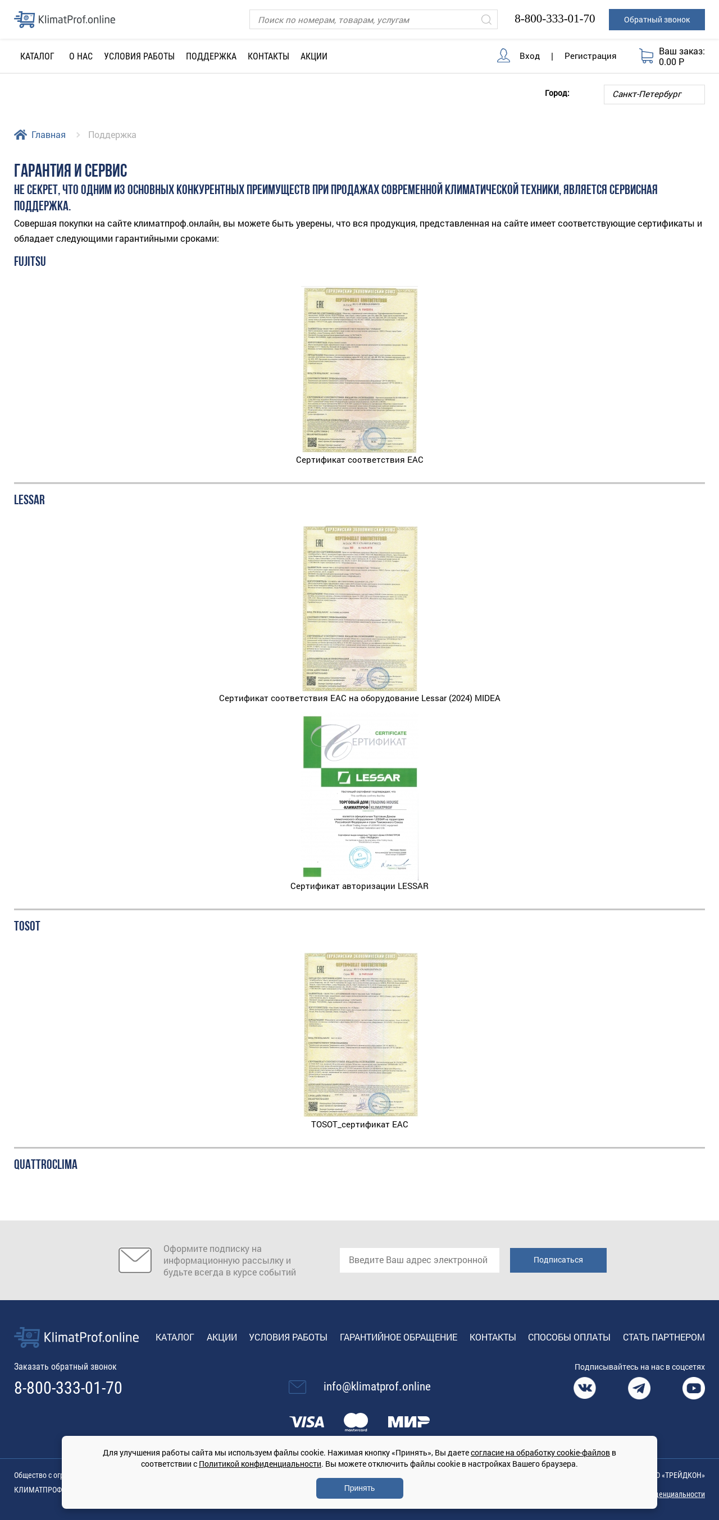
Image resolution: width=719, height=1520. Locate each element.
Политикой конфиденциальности (260, 1463)
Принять (359, 1488)
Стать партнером (664, 1337)
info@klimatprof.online (377, 1386)
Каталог (175, 1337)
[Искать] (486, 19)
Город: (557, 92)
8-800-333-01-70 (555, 18)
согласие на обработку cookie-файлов (540, 1452)
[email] (419, 1260)
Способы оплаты (569, 1337)
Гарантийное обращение (398, 1337)
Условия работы (139, 56)
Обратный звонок (657, 19)
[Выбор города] (654, 94)
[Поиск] (373, 19)
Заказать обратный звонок (65, 1366)
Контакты (268, 56)
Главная (48, 134)
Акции (314, 56)
